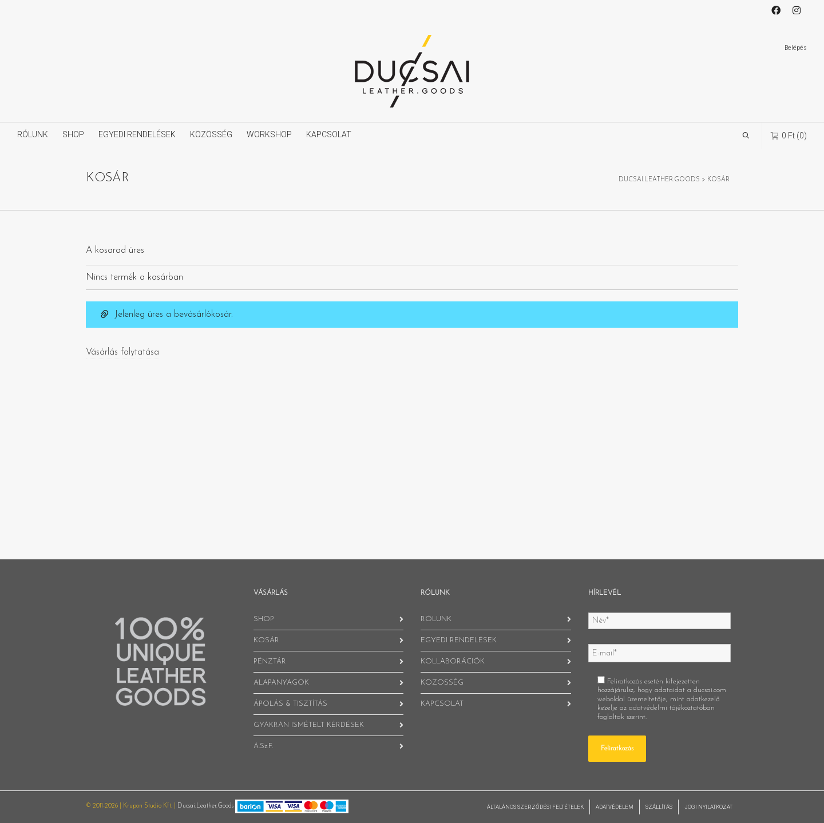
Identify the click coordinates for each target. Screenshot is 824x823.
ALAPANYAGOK (281, 682)
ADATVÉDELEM (614, 807)
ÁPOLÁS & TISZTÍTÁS (290, 703)
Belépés (796, 47)
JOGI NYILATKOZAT (708, 807)
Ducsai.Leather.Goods (205, 806)
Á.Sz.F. (263, 746)
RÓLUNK (32, 134)
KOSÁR (266, 640)
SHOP (73, 134)
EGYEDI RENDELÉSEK (137, 134)
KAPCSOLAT (328, 134)
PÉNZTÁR (269, 661)
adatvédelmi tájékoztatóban (672, 707)
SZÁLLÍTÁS (658, 807)
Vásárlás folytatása (122, 352)
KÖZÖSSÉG (211, 134)
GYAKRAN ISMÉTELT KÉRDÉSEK (308, 725)
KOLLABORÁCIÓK (453, 661)
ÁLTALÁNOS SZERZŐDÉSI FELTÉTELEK (535, 807)
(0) (789, 135)
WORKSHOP (269, 134)
